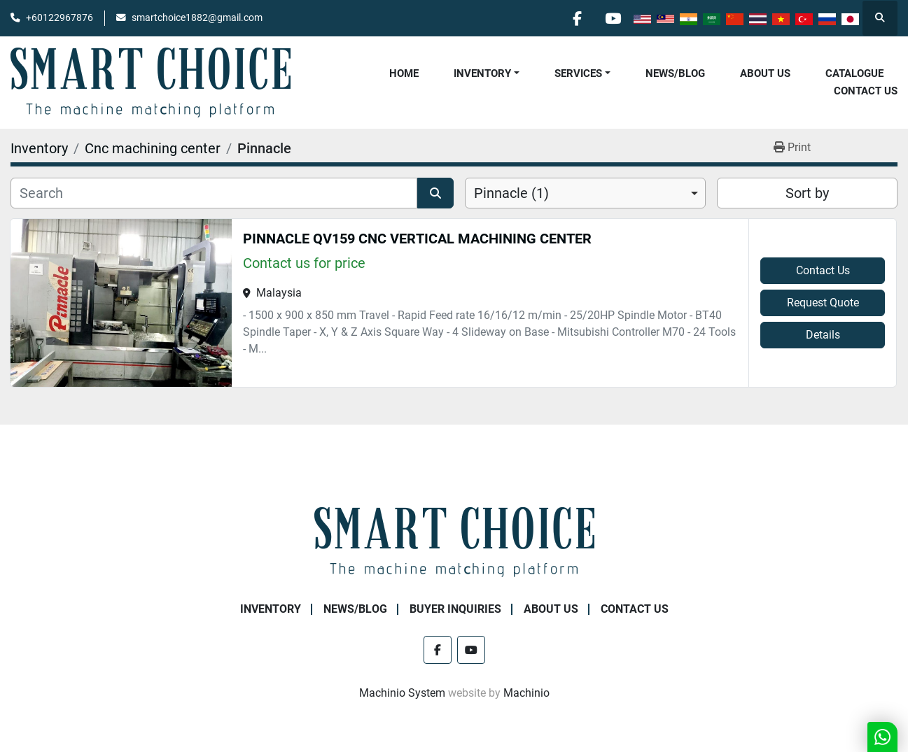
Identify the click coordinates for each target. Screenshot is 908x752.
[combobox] (585, 193)
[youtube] (612, 18)
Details (823, 334)
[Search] (214, 193)
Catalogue (854, 73)
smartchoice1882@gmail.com (197, 17)
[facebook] (576, 18)
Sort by (807, 193)
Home (404, 73)
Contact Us (865, 91)
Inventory (482, 73)
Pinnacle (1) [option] (511, 193)
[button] (486, 74)
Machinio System (402, 693)
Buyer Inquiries (455, 609)
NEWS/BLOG (675, 73)
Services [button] (578, 73)
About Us (765, 73)
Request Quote (823, 302)
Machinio (526, 693)
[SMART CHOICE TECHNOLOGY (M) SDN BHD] (454, 541)
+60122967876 (59, 17)
